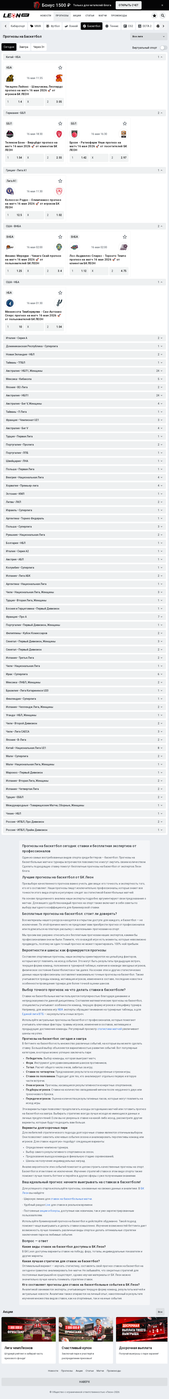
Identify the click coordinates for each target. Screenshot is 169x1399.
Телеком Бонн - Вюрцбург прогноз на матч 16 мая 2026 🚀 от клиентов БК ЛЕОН (31, 146)
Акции (77, 15)
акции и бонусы (49, 1210)
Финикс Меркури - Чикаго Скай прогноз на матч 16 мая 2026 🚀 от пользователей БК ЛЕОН (33, 259)
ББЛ (9, 123)
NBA (60, 1009)
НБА (9, 292)
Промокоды (119, 15)
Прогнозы (62, 15)
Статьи (89, 15)
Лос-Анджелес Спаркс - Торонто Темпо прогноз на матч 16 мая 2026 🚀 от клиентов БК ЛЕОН (98, 259)
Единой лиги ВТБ (33, 1014)
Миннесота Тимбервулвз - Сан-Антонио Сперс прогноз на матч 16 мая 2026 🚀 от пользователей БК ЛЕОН (33, 315)
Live (48, 1204)
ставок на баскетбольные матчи (71, 1198)
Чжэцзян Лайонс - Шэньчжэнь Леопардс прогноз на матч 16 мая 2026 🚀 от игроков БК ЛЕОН (34, 90)
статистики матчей (109, 1028)
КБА (9, 67)
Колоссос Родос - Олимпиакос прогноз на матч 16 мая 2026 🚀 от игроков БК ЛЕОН (33, 203)
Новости (45, 15)
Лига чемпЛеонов (18, 1348)
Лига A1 (11, 180)
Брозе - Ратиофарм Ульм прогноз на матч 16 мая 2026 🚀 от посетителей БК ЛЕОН (98, 146)
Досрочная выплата (135, 1348)
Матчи (103, 15)
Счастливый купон (77, 1348)
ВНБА (10, 236)
